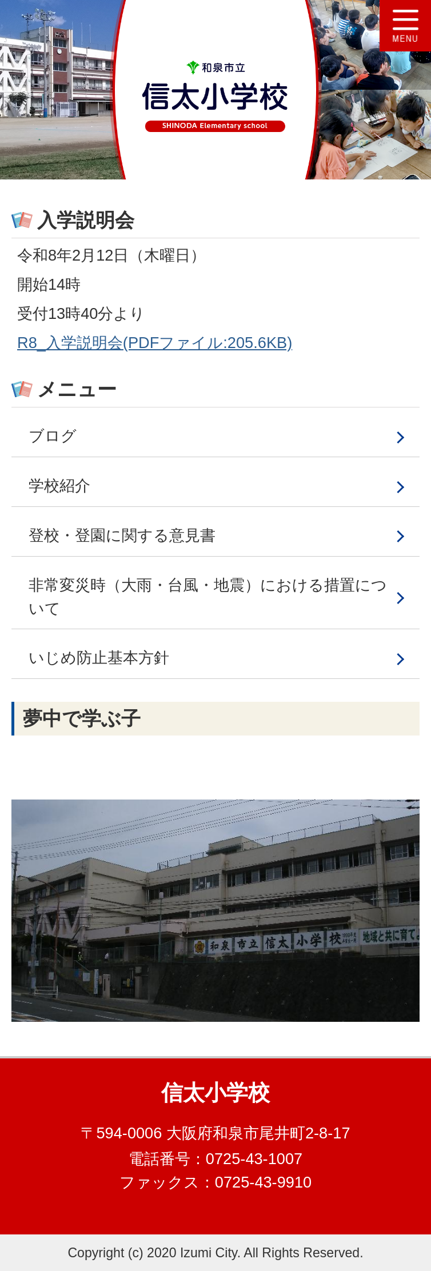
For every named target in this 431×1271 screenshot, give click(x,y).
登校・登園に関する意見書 (122, 535)
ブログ (53, 436)
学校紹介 (59, 485)
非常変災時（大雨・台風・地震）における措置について (208, 596)
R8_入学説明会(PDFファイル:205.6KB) (154, 342)
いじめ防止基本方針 (99, 657)
